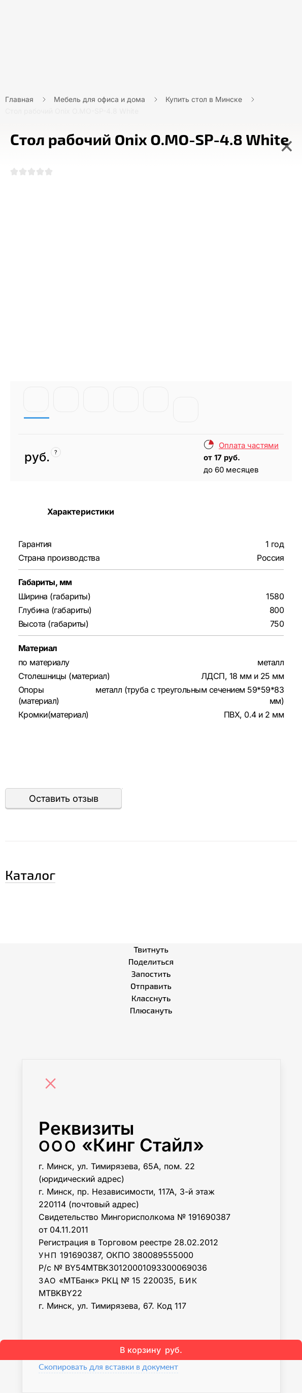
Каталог (30, 874)
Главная (19, 99)
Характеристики (80, 511)
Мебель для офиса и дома (99, 99)
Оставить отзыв (63, 798)
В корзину (151, 1350)
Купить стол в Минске (203, 99)
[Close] (53, 1084)
